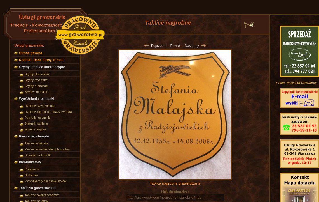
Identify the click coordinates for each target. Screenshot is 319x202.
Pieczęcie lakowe (36, 143)
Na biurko (31, 175)
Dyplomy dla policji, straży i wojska (48, 111)
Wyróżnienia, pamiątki (36, 99)
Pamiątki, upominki (37, 117)
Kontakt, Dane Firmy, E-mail (41, 60)
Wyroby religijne (35, 129)
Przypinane (32, 169)
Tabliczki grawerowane (37, 188)
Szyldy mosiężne (36, 80)
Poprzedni (155, 46)
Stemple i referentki (38, 155)
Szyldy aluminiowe (37, 74)
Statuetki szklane (36, 123)
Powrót (175, 46)
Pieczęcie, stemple (34, 136)
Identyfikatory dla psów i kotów (45, 181)
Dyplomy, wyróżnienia (39, 105)
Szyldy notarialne (36, 91)
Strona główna (30, 53)
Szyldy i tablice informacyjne (42, 67)
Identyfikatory (30, 162)
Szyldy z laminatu (37, 86)
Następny (195, 46)
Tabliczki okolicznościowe (42, 195)
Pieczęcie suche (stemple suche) (47, 149)
